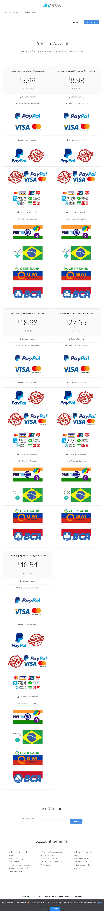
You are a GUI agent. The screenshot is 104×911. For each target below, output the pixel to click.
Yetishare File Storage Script (44, 900)
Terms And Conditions (72, 903)
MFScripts (66, 900)
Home (7, 12)
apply (76, 821)
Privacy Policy (56, 903)
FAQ (34, 12)
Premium (26, 12)
